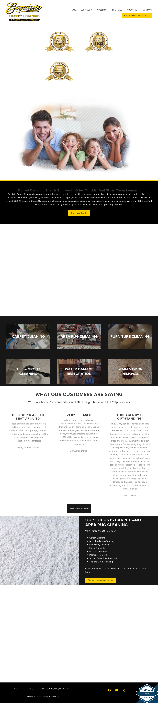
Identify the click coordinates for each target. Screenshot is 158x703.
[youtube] (116, 690)
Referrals (116, 9)
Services (86, 9)
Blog (57, 689)
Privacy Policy (48, 689)
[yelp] (124, 690)
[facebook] (109, 690)
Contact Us (64, 689)
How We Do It (79, 213)
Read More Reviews (79, 508)
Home (73, 9)
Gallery (101, 9)
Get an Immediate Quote (100, 580)
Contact (147, 9)
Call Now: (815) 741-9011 (136, 15)
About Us (132, 9)
